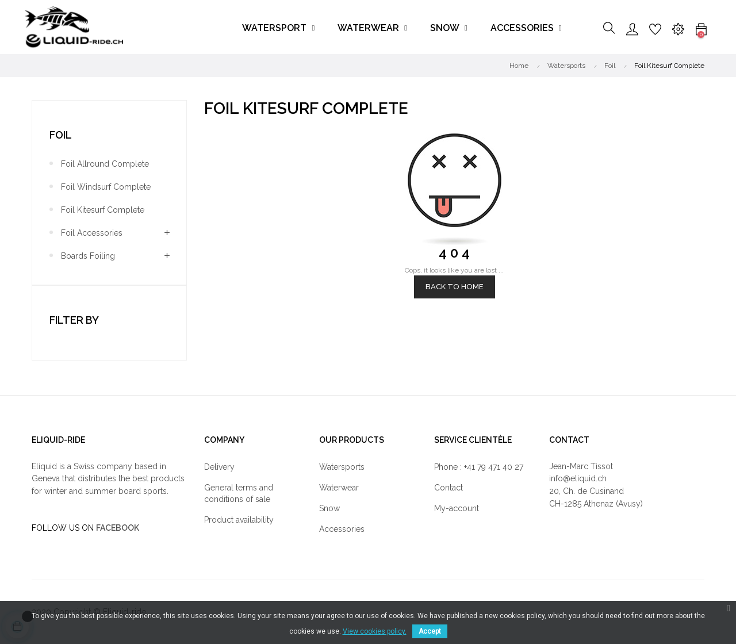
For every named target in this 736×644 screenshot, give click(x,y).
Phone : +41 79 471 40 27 (478, 466)
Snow (329, 508)
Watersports (342, 466)
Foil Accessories (91, 232)
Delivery (219, 466)
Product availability (239, 519)
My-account (456, 508)
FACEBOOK (117, 527)
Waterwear (339, 487)
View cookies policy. (375, 631)
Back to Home (454, 286)
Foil (60, 135)
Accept (430, 631)
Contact (448, 487)
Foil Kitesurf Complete (102, 209)
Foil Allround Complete (105, 163)
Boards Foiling (88, 255)
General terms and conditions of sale (238, 493)
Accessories (342, 529)
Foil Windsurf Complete (106, 186)
